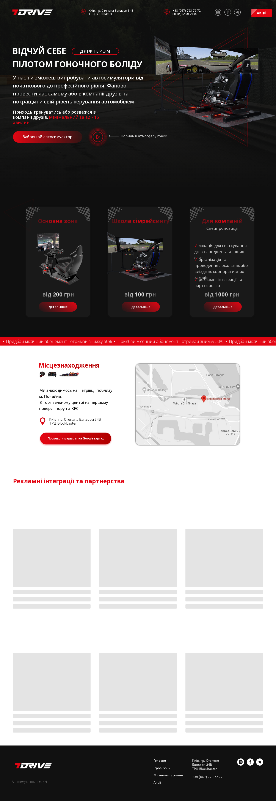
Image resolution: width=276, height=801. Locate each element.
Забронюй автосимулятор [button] (47, 136)
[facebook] (250, 764)
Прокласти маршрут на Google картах (75, 438)
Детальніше (58, 307)
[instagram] (240, 764)
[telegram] (259, 764)
